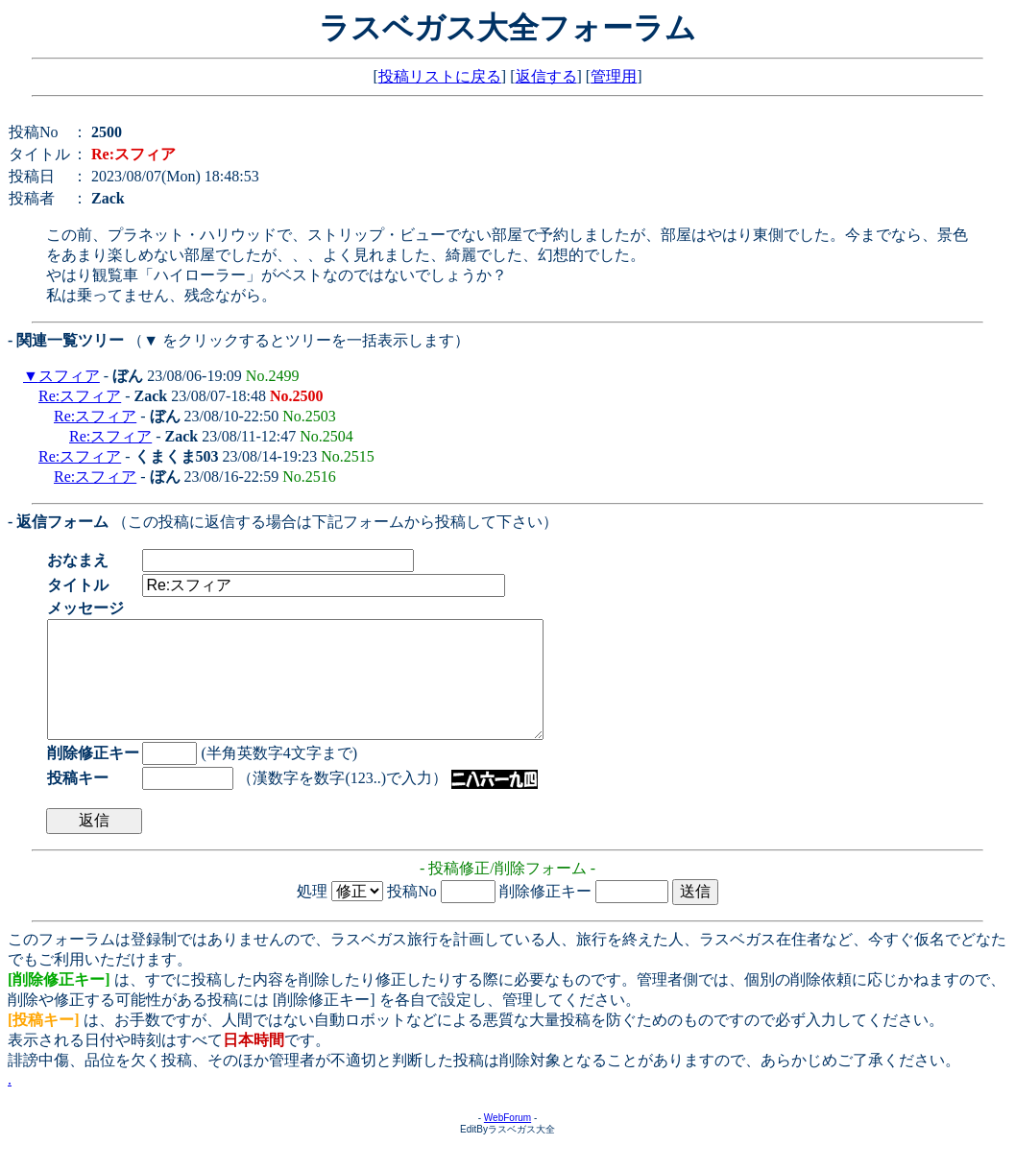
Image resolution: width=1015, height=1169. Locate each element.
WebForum (507, 1140)
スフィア (69, 376)
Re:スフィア (79, 396)
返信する (546, 76)
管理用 (614, 76)
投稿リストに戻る (439, 76)
